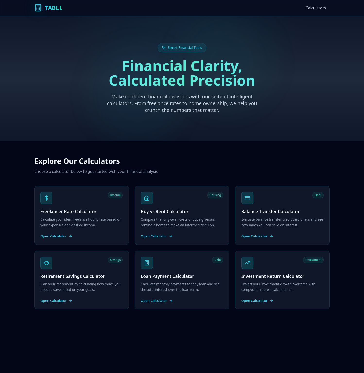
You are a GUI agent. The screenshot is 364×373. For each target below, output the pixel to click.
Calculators (315, 7)
